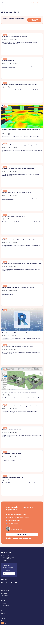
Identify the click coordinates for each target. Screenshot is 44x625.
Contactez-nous (5, 605)
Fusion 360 (3, 623)
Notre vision (4, 603)
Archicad (3, 613)
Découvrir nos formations (34, 20)
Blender (3, 618)
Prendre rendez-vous (22, 534)
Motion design (4, 598)
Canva (2, 620)
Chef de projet (4, 593)
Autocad (3, 616)
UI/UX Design (4, 595)
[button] (2, 2)
